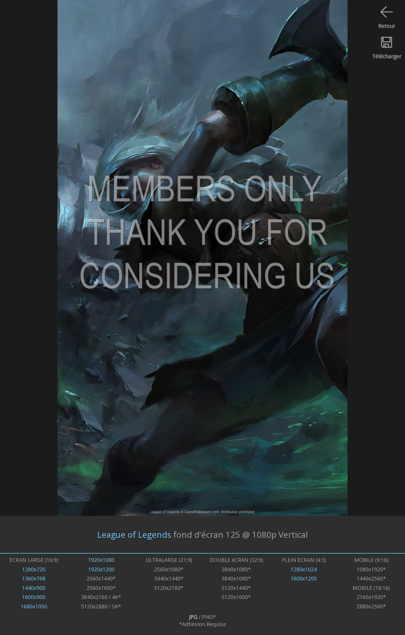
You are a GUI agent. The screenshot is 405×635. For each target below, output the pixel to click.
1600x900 (33, 597)
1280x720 (33, 569)
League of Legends (134, 534)
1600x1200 (304, 578)
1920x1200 (101, 569)
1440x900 (33, 587)
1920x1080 (101, 560)
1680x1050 (34, 606)
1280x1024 (304, 569)
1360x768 (33, 578)
